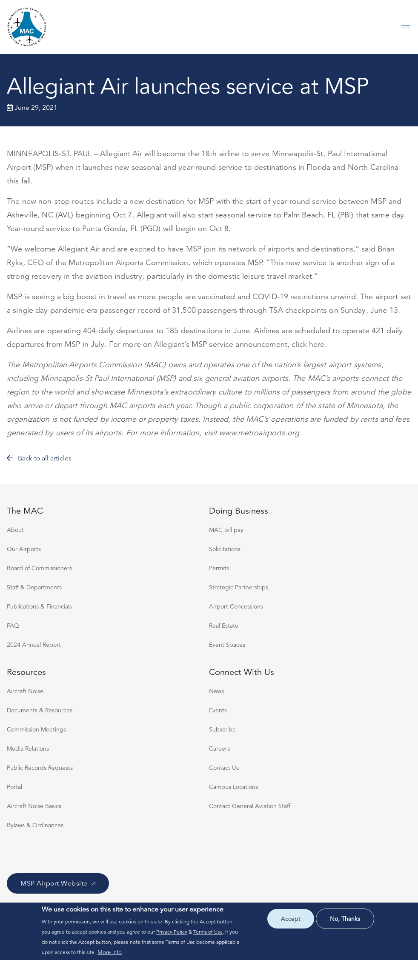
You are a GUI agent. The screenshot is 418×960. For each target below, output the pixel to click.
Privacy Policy (171, 932)
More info (109, 952)
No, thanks (345, 919)
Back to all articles (39, 458)
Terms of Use (208, 932)
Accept (291, 919)
